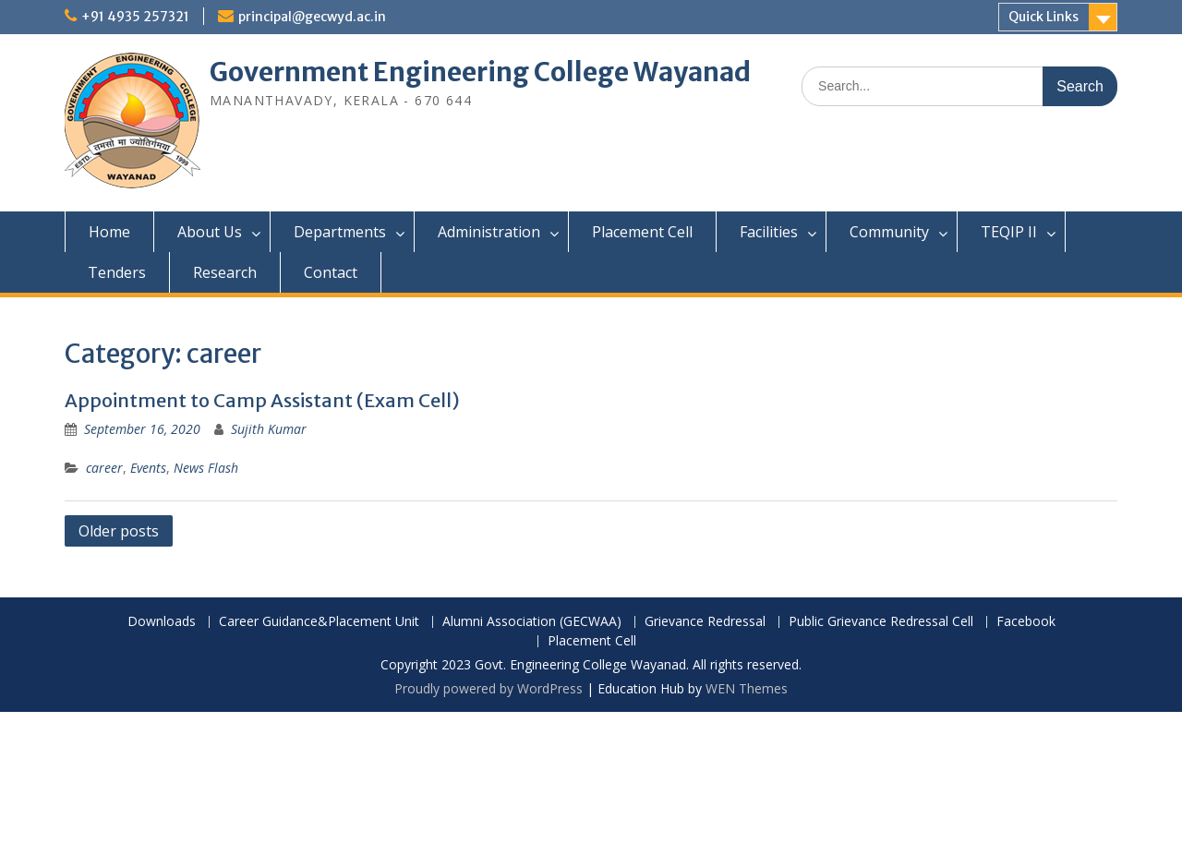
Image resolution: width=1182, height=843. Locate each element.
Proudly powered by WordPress (488, 688)
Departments (340, 232)
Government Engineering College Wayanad (480, 72)
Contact (330, 272)
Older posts (118, 531)
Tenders (117, 272)
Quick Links (1043, 16)
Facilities (769, 232)
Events (148, 467)
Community (889, 232)
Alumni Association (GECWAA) (531, 622)
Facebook (1025, 622)
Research (225, 272)
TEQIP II (1009, 232)
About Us (209, 232)
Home (109, 232)
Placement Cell (642, 232)
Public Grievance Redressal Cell (881, 622)
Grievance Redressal (705, 622)
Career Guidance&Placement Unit (319, 622)
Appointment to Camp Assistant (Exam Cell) (262, 400)
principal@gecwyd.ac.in (312, 16)
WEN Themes (747, 688)
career (104, 467)
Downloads (161, 622)
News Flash (206, 467)
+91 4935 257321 (135, 16)
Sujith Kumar (269, 429)
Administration (489, 232)
